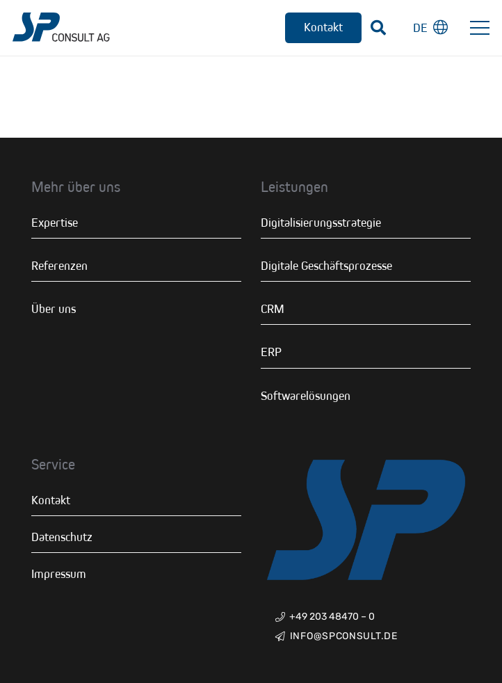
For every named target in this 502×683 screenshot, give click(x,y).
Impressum (58, 574)
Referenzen (59, 266)
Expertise (54, 223)
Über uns (53, 309)
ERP (271, 352)
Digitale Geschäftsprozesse (326, 266)
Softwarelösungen (305, 396)
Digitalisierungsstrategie (321, 223)
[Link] (61, 28)
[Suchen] (378, 27)
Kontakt (50, 500)
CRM (272, 309)
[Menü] (480, 27)
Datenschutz (61, 537)
